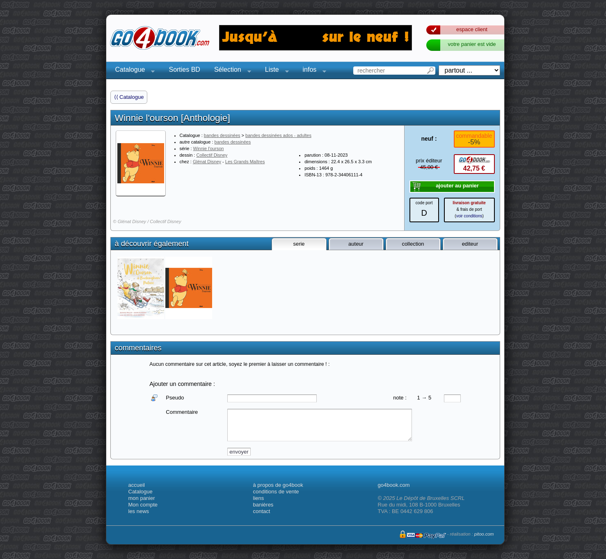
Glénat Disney (207, 161)
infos (312, 70)
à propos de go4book (278, 485)
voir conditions (469, 216)
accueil (136, 485)
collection (413, 244)
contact (261, 511)
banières (263, 505)
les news (138, 511)
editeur (470, 244)
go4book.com (394, 485)
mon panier (141, 498)
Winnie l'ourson (208, 148)
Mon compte (143, 505)
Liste (274, 70)
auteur (356, 244)
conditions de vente (276, 491)
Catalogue (132, 70)
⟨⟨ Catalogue (129, 97)
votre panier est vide (472, 44)
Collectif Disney (211, 155)
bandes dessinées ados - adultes (278, 135)
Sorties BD (184, 69)
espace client (471, 29)
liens (258, 498)
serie (298, 244)
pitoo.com (484, 534)
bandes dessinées (222, 135)
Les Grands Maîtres (245, 161)
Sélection (230, 70)
